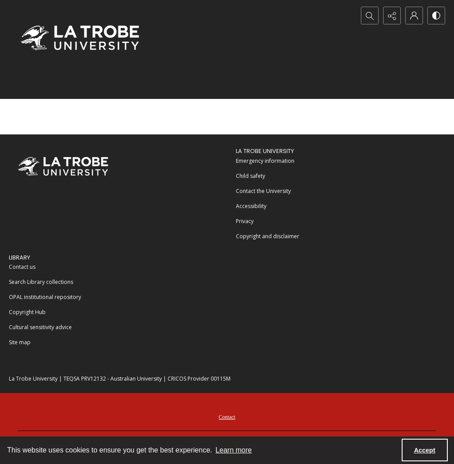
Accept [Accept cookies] (424, 450)
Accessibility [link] (251, 206)
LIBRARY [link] (19, 257)
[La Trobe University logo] (80, 37)
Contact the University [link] (263, 191)
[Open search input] (369, 15)
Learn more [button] (233, 450)
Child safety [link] (250, 176)
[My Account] (414, 15)
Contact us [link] (22, 267)
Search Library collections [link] (41, 282)
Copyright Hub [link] (27, 312)
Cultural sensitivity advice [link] (40, 327)
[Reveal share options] (392, 15)
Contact (227, 417)
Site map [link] (20, 342)
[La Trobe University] (63, 166)
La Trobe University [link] (265, 151)
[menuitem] (340, 160)
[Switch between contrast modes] (436, 15)
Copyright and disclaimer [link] (267, 236)
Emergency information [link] (265, 161)
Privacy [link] (245, 221)
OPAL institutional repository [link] (45, 297)
